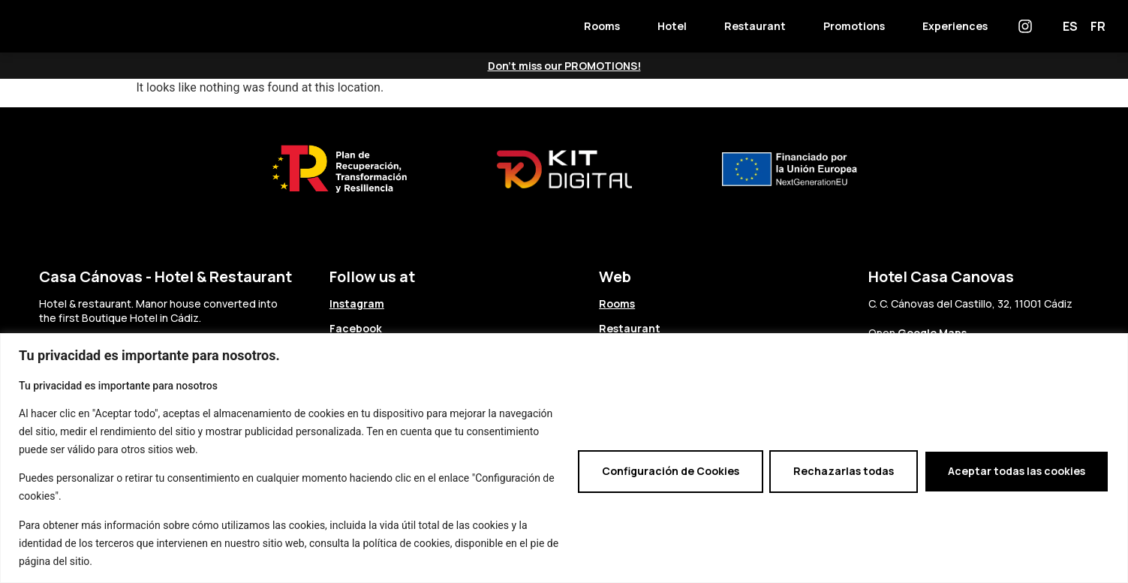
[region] (564, 458)
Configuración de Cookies (670, 471)
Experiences (955, 26)
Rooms (602, 26)
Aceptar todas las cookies (1016, 471)
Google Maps (932, 333)
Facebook (355, 328)
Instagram (356, 303)
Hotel (672, 26)
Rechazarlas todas (843, 471)
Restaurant (755, 26)
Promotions (854, 26)
